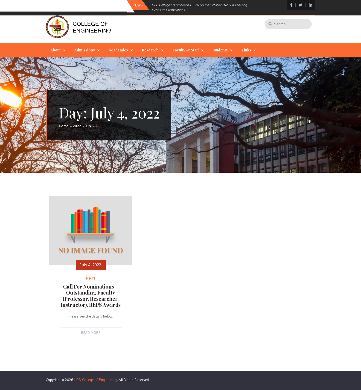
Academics (118, 50)
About (55, 50)
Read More (90, 332)
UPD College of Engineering (95, 379)
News (91, 278)
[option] (199, 7)
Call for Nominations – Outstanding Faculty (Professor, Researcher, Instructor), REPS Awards (91, 295)
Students (220, 50)
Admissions (84, 50)
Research (150, 50)
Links (246, 50)
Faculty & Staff (185, 50)
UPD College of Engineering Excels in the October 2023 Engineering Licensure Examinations (199, 7)
